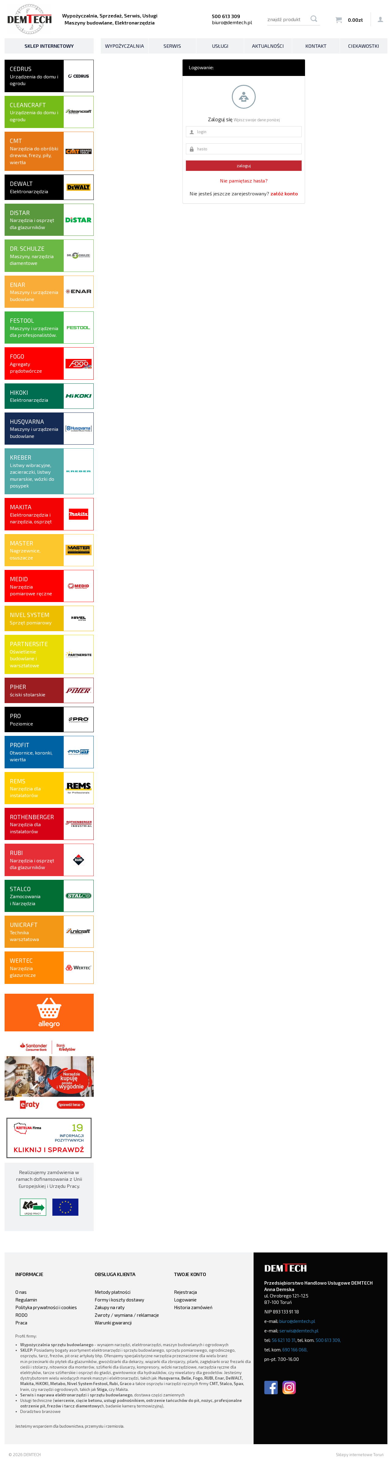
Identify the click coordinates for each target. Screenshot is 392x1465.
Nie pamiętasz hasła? (244, 180)
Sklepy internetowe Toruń (360, 1454)
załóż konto (284, 193)
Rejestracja (185, 1292)
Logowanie (185, 1299)
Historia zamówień (193, 1307)
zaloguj (244, 165)
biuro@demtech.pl (232, 22)
